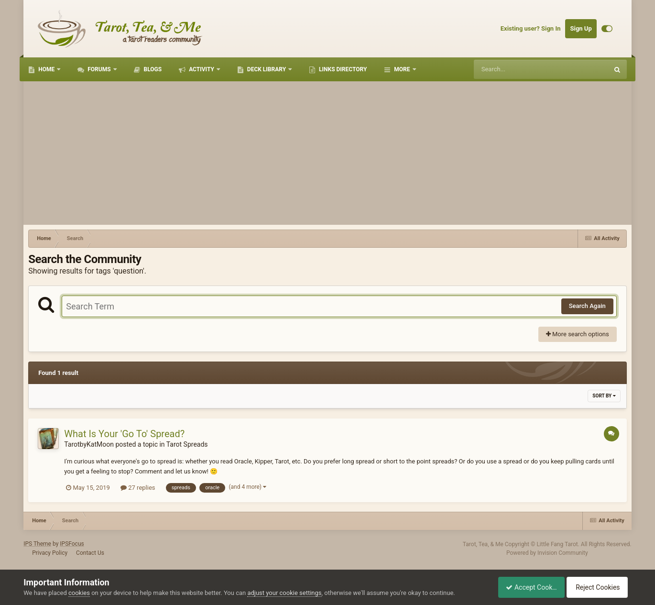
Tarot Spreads (187, 444)
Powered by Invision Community (547, 553)
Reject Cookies (599, 587)
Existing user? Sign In (531, 28)
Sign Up (580, 28)
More (402, 69)
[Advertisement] (327, 153)
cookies (79, 592)
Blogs (152, 69)
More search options (577, 334)
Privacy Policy (49, 553)
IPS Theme (37, 543)
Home (46, 69)
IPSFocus (72, 543)
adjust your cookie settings (284, 592)
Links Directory (342, 69)
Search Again (587, 305)
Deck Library (266, 69)
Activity (201, 69)
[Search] (517, 69)
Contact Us (90, 553)
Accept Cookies (526, 587)
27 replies (137, 487)
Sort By (603, 395)
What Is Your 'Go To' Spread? (124, 434)
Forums (99, 69)
